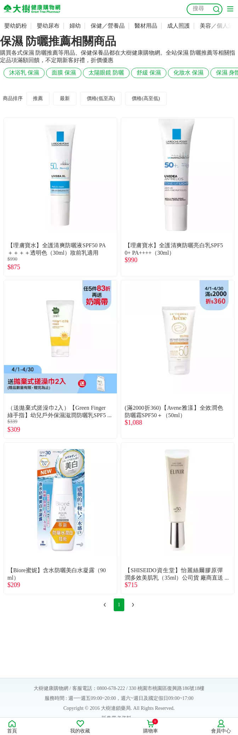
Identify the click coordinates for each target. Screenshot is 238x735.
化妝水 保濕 (188, 73)
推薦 (38, 98)
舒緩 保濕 (149, 73)
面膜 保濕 (64, 73)
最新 (65, 98)
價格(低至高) (101, 98)
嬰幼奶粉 (15, 26)
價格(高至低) (146, 98)
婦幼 (75, 26)
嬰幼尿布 (48, 26)
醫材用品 (146, 26)
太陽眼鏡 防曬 (106, 73)
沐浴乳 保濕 (24, 73)
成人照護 (178, 26)
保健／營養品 (108, 26)
